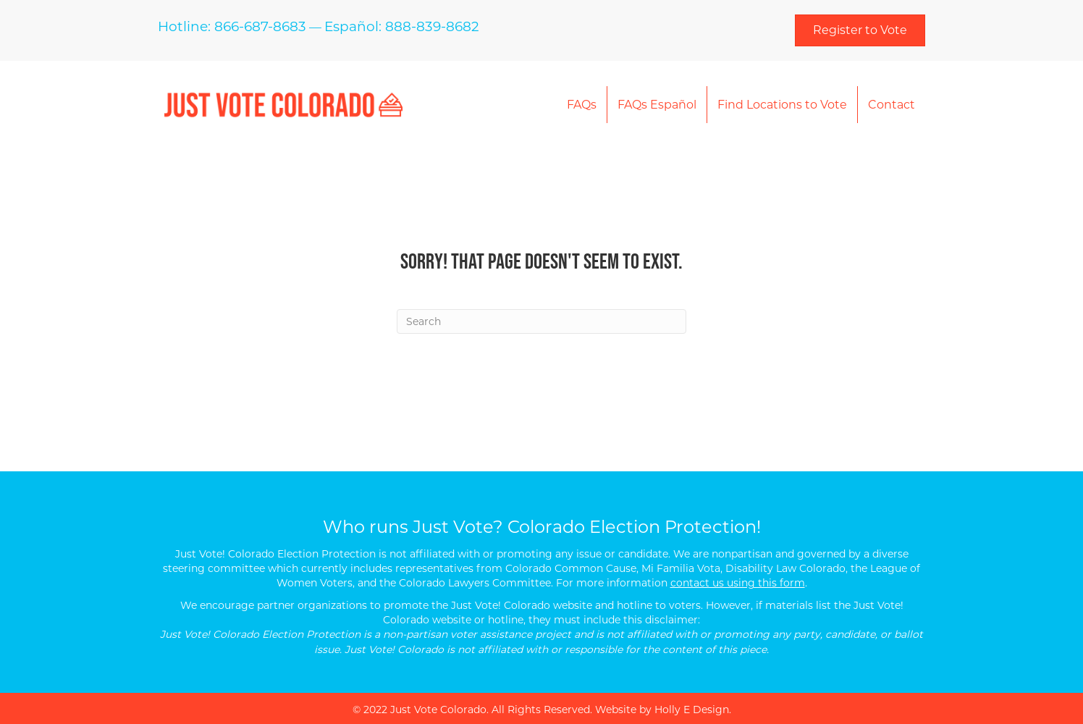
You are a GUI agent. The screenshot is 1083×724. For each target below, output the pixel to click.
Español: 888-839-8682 (401, 26)
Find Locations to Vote (782, 104)
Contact (891, 104)
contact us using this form (737, 582)
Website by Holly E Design (662, 709)
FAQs (582, 104)
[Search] (541, 321)
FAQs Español (657, 104)
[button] (860, 30)
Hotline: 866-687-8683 (232, 26)
